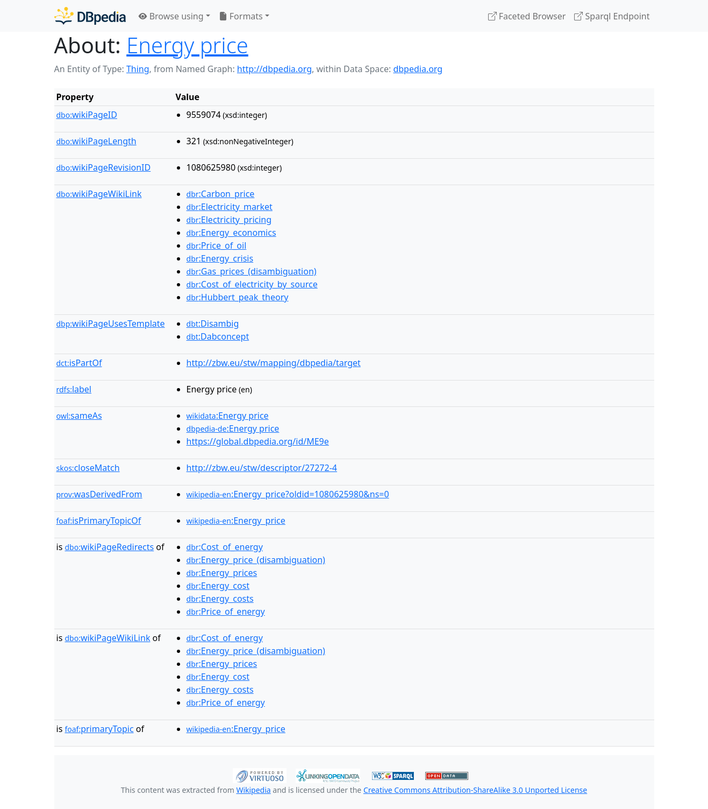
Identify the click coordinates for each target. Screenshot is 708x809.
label (74, 389)
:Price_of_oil (217, 245)
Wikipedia (253, 790)
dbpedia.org (417, 69)
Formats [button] (241, 16)
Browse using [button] (171, 16)
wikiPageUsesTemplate (110, 323)
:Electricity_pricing (229, 220)
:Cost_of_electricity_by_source (252, 284)
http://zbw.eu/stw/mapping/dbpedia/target (274, 363)
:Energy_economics (231, 232)
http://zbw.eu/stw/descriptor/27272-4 (262, 468)
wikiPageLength (96, 141)
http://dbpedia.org (274, 69)
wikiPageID (86, 115)
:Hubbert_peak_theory (238, 297)
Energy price (187, 45)
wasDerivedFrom (99, 494)
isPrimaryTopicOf (98, 520)
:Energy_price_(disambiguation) (256, 560)
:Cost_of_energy (225, 547)
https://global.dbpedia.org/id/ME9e (258, 441)
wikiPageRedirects (109, 547)
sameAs (79, 415)
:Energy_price (236, 520)
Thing (137, 69)
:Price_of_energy (226, 611)
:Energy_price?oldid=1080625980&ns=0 (288, 494)
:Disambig (213, 323)
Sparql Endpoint (611, 16)
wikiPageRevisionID (103, 167)
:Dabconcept (218, 336)
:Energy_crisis (220, 258)
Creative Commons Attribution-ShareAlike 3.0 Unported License (475, 790)
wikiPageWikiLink (99, 194)
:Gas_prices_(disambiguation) (252, 271)
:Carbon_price (221, 194)
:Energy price (228, 415)
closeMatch (88, 468)
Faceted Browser (527, 16)
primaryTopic (99, 729)
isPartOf (79, 363)
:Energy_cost (218, 586)
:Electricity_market (230, 207)
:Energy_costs (220, 598)
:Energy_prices (222, 573)
